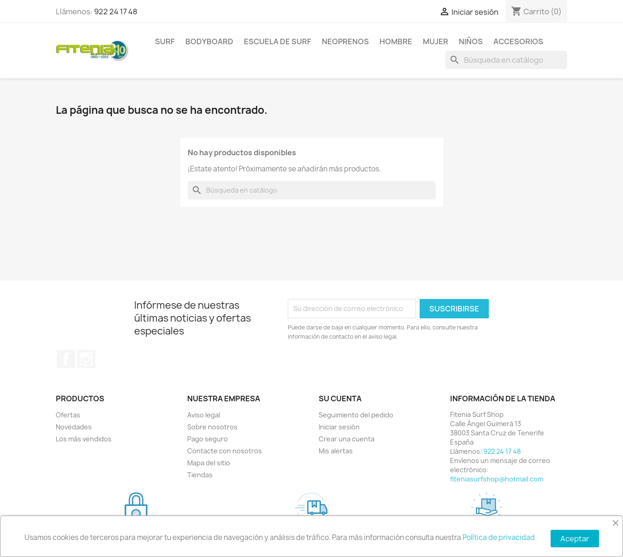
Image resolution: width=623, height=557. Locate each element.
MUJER (435, 41)
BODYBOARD (209, 41)
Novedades (74, 426)
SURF (165, 41)
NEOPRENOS (345, 41)
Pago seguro (207, 438)
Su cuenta (340, 398)
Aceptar (574, 539)
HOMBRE (396, 41)
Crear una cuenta (346, 438)
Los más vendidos (84, 438)
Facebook (66, 359)
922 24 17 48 (115, 11)
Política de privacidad (499, 537)
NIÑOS (471, 41)
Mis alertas (336, 450)
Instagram (86, 359)
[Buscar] (506, 60)
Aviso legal (203, 414)
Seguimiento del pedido (356, 414)
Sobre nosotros (212, 426)
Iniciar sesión (339, 426)
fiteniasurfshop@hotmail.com (496, 479)
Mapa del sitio (208, 462)
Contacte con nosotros (224, 450)
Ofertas (68, 414)
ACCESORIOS (518, 41)
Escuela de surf (277, 41)
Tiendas (200, 474)
